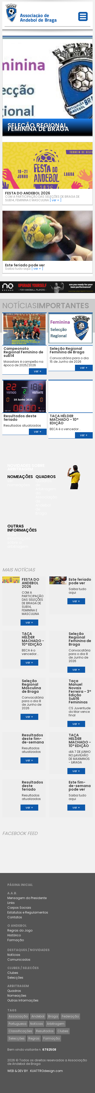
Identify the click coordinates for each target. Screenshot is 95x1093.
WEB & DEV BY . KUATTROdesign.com (35, 1071)
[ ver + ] (56, 200)
